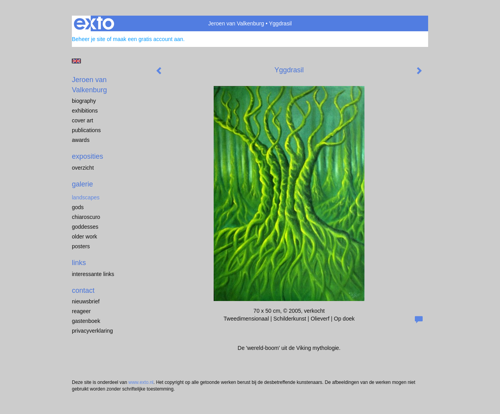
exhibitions (85, 111)
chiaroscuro (86, 217)
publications (86, 130)
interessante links (93, 274)
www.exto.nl (141, 382)
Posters (81, 246)
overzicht (83, 168)
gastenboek (86, 321)
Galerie (82, 184)
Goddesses (85, 227)
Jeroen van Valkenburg (236, 23)
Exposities (87, 156)
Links (79, 263)
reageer (81, 311)
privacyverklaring (92, 331)
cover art (82, 120)
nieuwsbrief (86, 301)
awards (80, 140)
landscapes (86, 197)
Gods (78, 207)
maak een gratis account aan (148, 39)
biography (84, 101)
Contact (83, 290)
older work (84, 236)
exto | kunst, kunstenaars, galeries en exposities (94, 23)
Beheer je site (88, 39)
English (76, 61)
